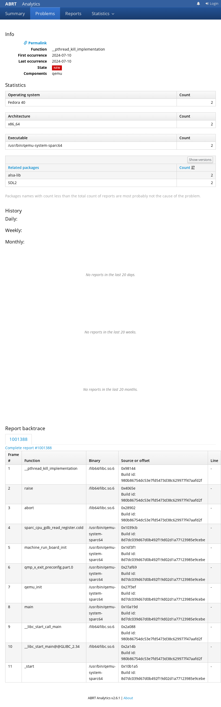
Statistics (103, 13)
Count (184, 167)
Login (211, 3)
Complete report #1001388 (28, 447)
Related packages (23, 167)
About (128, 698)
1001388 (18, 439)
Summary (15, 13)
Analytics (22, 4)
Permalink (35, 42)
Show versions (200, 159)
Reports (73, 13)
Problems (45, 13)
